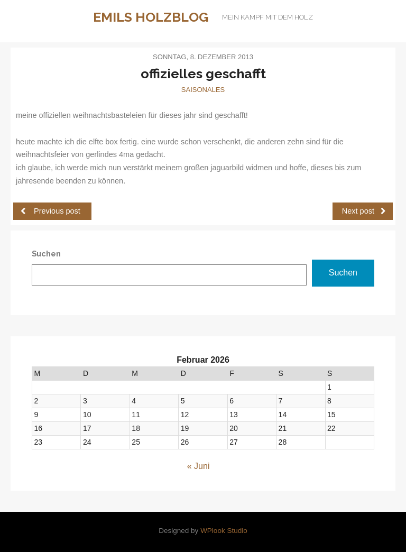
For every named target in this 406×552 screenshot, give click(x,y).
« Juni (198, 466)
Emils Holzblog (151, 17)
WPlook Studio (223, 531)
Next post (364, 211)
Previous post (50, 211)
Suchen (343, 272)
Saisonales (203, 90)
